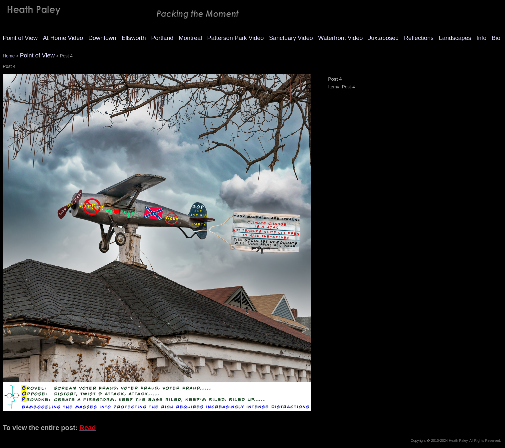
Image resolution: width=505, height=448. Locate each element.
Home (9, 55)
